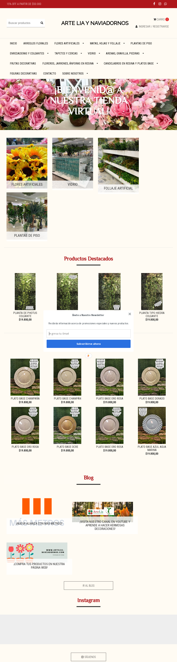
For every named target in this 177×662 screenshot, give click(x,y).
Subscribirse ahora (89, 343)
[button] (88, 315)
